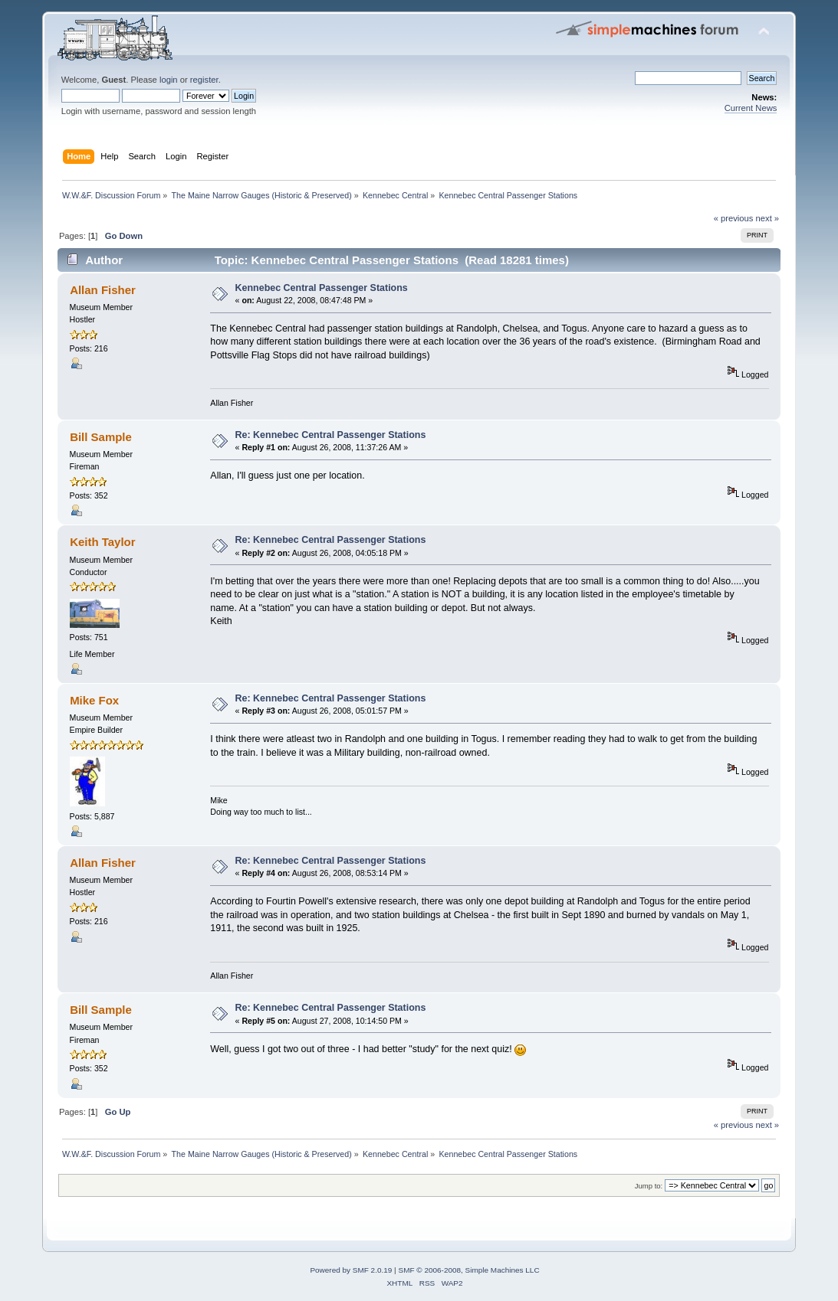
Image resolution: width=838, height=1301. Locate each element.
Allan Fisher (103, 289)
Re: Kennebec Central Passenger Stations (330, 435)
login (168, 79)
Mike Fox (94, 700)
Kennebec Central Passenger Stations (321, 288)
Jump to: (649, 1186)
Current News (751, 108)
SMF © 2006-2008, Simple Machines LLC (468, 1270)
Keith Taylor (102, 541)
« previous (734, 218)
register (204, 79)
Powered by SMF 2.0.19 (351, 1270)
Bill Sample (101, 436)
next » (768, 218)
